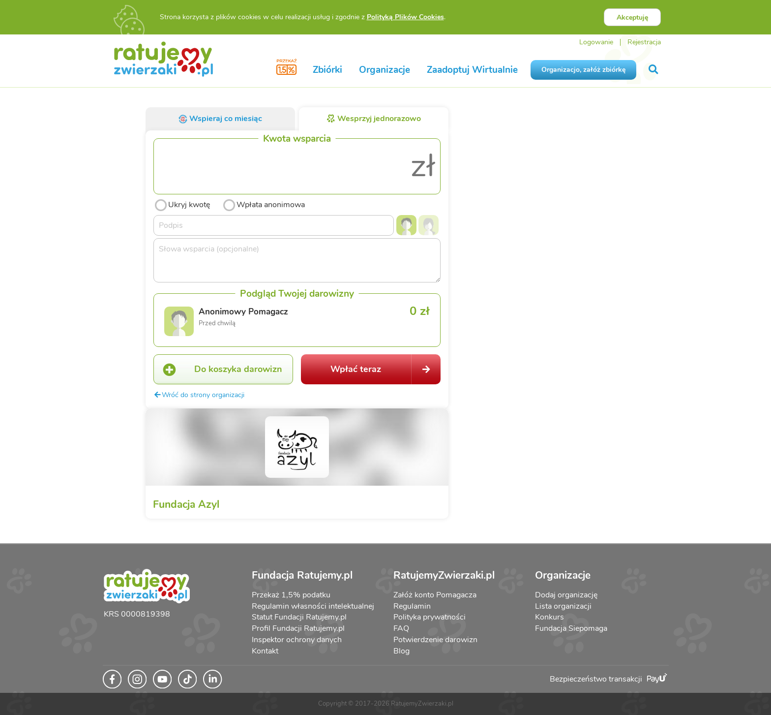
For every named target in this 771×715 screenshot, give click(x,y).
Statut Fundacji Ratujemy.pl (299, 617)
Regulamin (412, 606)
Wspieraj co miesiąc (220, 118)
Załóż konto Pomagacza (434, 595)
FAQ (401, 628)
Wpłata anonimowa (263, 203)
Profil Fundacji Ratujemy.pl (298, 628)
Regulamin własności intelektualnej (313, 606)
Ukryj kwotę (181, 203)
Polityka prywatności (429, 617)
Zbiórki (327, 69)
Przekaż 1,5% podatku (291, 595)
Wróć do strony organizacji (198, 395)
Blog (401, 651)
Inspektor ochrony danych (297, 639)
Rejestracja (644, 42)
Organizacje (384, 69)
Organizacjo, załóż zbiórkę (583, 69)
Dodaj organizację (566, 595)
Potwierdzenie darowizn (435, 639)
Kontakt (265, 651)
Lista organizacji (563, 606)
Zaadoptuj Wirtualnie (472, 69)
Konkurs (549, 617)
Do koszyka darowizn (218, 369)
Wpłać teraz (385, 369)
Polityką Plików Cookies (405, 17)
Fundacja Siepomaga (571, 628)
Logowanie (596, 42)
